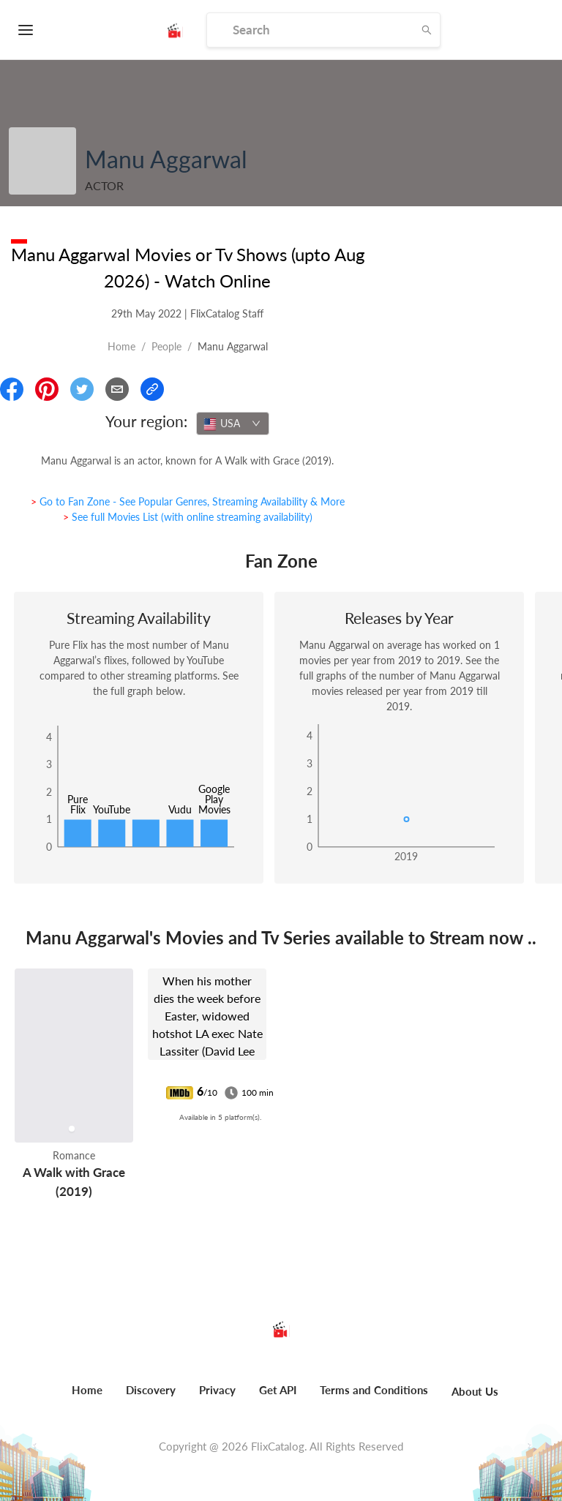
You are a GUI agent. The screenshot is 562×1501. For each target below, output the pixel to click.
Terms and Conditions (374, 1389)
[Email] (117, 389)
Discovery (151, 1389)
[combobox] (232, 423)
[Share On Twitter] (82, 389)
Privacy (217, 1389)
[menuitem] (87, 1397)
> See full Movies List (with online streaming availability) (187, 517)
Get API (277, 1389)
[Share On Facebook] (11, 389)
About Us (475, 1391)
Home (121, 346)
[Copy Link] (152, 389)
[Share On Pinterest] (47, 389)
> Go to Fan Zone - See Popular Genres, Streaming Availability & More (188, 501)
